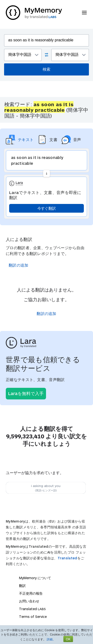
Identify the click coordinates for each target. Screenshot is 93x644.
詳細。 (51, 639)
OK (68, 639)
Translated (67, 558)
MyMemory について (35, 578)
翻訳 (22, 586)
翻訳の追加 (18, 265)
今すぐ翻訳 (46, 208)
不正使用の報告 (31, 593)
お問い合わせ (29, 601)
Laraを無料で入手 (26, 393)
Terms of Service (33, 616)
